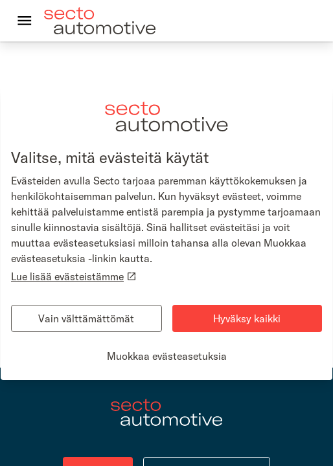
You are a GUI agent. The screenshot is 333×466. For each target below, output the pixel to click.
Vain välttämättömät (86, 318)
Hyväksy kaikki (247, 318)
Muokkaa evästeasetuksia (167, 356)
